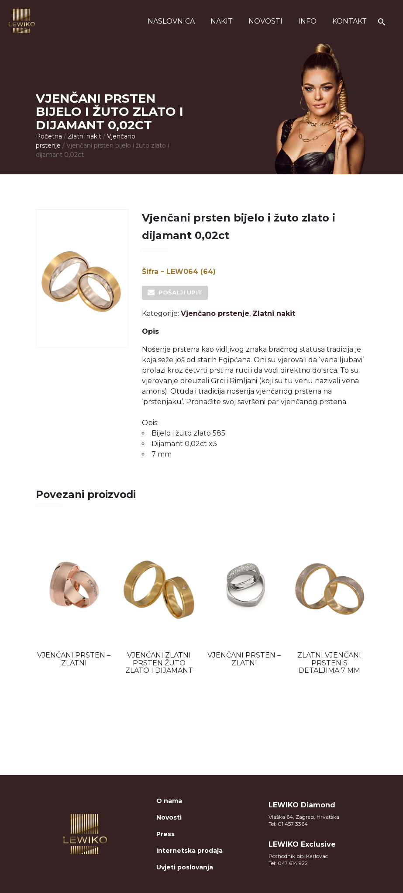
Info (307, 21)
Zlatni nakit (84, 136)
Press (165, 834)
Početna (49, 136)
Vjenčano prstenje (215, 313)
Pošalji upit (180, 292)
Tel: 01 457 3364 (288, 823)
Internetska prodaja (189, 851)
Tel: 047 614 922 (288, 863)
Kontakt (349, 21)
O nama (169, 801)
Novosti (265, 21)
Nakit (221, 21)
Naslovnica (171, 21)
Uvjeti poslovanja (184, 867)
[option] (74, 597)
